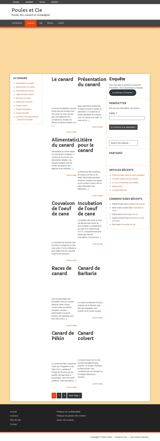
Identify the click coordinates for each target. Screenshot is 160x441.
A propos (14, 415)
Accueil (13, 411)
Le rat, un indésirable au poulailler (125, 181)
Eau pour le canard (23, 97)
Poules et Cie (27, 10)
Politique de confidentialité (68, 411)
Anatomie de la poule (136, 203)
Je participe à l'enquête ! (122, 92)
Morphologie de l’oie (130, 213)
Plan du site (15, 419)
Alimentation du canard (66, 142)
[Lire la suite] (71, 131)
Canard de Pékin (63, 335)
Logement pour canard (25, 94)
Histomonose (117, 185)
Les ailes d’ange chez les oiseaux (125, 178)
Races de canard (61, 270)
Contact (13, 423)
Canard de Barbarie (89, 270)
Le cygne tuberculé (119, 189)
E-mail (113, 113)
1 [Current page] (53, 395)
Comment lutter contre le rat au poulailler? (128, 174)
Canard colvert (86, 335)
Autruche (17, 22)
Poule (50, 22)
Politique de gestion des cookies (71, 415)
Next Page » (74, 395)
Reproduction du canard (25, 86)
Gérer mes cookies (65, 419)
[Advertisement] (80, 49)
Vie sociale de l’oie (128, 223)
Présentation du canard (92, 81)
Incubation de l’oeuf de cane (90, 208)
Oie (40, 22)
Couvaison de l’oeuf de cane (63, 208)
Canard (30, 22)
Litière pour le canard (86, 144)
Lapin (60, 22)
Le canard (62, 78)
